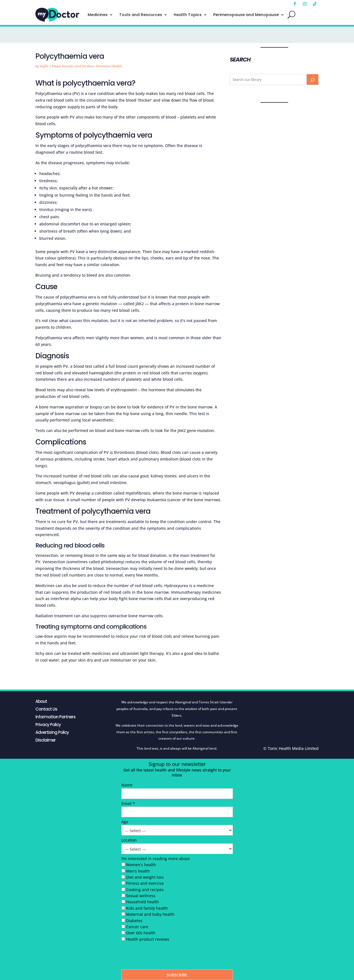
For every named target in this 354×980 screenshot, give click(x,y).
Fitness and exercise (145, 883)
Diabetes (134, 920)
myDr (44, 66)
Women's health (141, 864)
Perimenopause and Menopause (246, 14)
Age (124, 821)
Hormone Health (109, 66)
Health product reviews (147, 939)
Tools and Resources (140, 14)
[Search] (312, 79)
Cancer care (137, 926)
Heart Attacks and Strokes (73, 66)
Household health (142, 901)
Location (129, 840)
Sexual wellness (140, 895)
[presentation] (163, 957)
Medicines (98, 14)
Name (126, 785)
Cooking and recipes (145, 889)
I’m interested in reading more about (155, 858)
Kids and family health (147, 908)
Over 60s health (140, 932)
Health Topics (188, 14)
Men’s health (138, 871)
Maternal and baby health (150, 914)
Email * (128, 803)
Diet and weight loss (145, 877)
